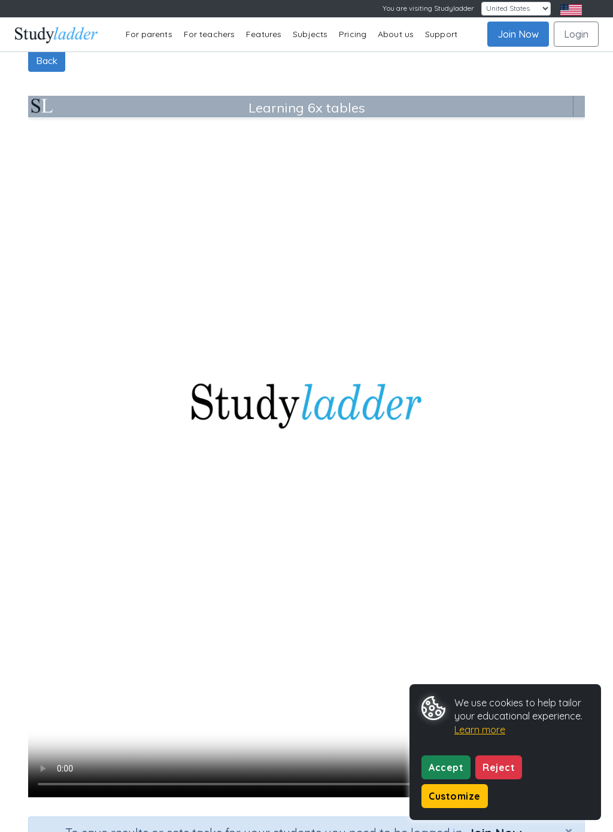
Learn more (479, 730)
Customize (455, 796)
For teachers (209, 34)
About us (396, 34)
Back (46, 60)
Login (576, 34)
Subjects (310, 34)
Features (263, 34)
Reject (498, 767)
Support (441, 34)
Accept (446, 767)
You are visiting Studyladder (428, 8)
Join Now (518, 34)
